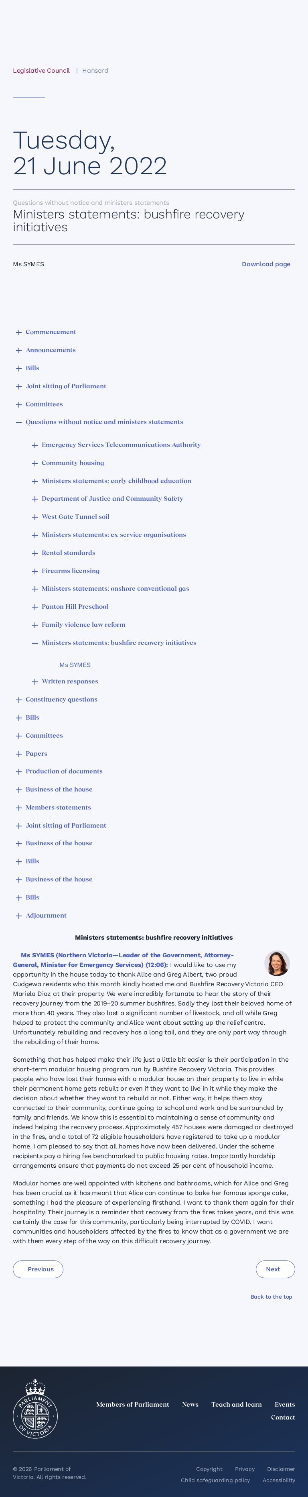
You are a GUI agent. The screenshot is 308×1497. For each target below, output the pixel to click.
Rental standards (68, 553)
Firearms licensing (70, 571)
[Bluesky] (290, 1435)
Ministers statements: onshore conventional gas (115, 589)
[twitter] (202, 1435)
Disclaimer (281, 1469)
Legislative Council (41, 70)
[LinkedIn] (220, 1435)
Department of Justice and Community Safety (112, 499)
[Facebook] (255, 1435)
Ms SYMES (74, 665)
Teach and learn (236, 1405)
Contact (283, 1418)
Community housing (73, 463)
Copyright (209, 1469)
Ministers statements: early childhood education (116, 481)
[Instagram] (237, 1435)
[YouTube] (273, 1435)
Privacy (244, 1469)
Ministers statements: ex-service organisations (114, 535)
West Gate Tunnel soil (75, 517)
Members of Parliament (132, 1405)
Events (285, 1405)
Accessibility (279, 1480)
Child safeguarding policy (215, 1480)
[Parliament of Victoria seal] (35, 1409)
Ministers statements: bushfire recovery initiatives (119, 643)
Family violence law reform (84, 625)
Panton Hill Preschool (75, 607)
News (190, 1405)
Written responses (70, 682)
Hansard (95, 70)
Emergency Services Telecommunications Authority (121, 445)
